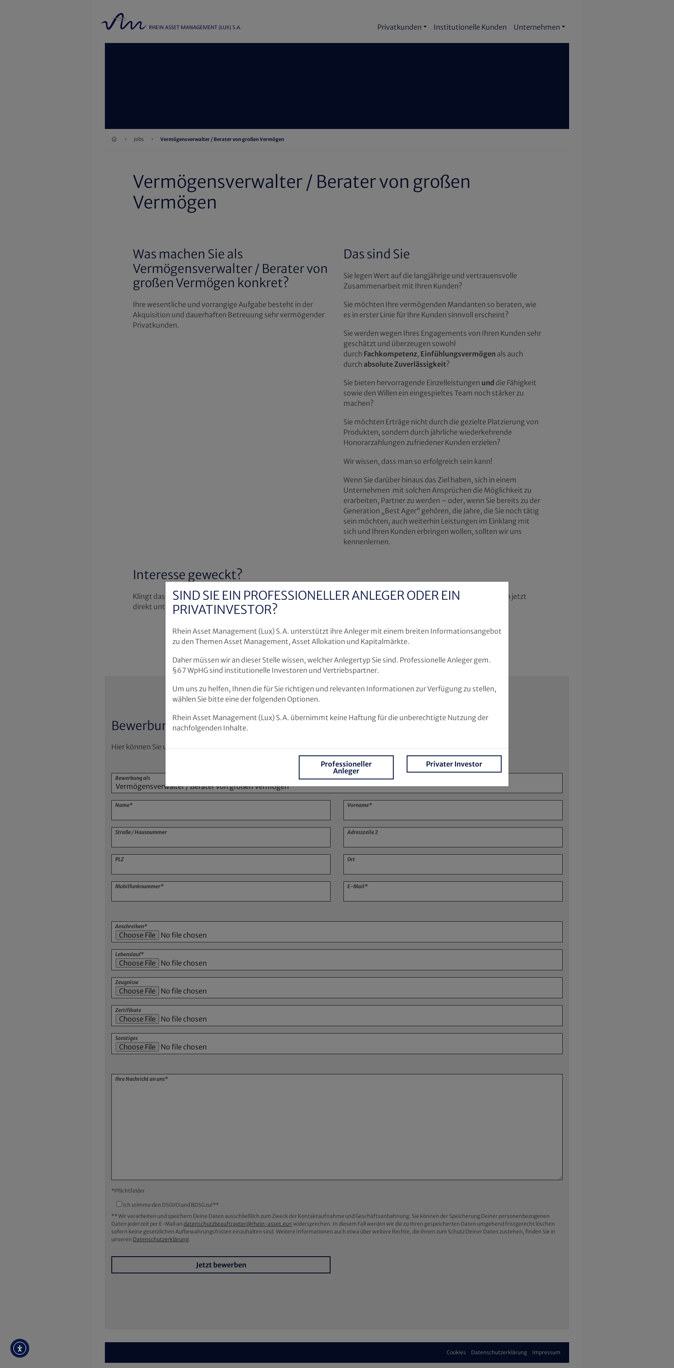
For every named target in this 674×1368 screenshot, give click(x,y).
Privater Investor (454, 764)
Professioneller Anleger (346, 767)
